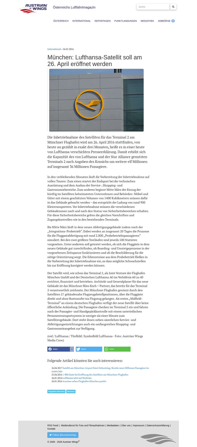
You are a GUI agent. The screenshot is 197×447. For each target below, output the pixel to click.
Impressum (138, 425)
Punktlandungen (125, 21)
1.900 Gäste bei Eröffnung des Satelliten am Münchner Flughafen (95, 374)
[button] (60, 349)
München (71, 391)
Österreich (61, 21)
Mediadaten (113, 425)
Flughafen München (56, 391)
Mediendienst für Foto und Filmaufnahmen (83, 425)
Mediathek (147, 21)
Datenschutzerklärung (158, 425)
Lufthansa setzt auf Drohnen (77, 377)
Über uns (126, 425)
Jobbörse (164, 21)
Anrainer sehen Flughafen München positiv (84, 381)
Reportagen (103, 21)
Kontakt (51, 428)
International (81, 21)
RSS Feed (52, 425)
